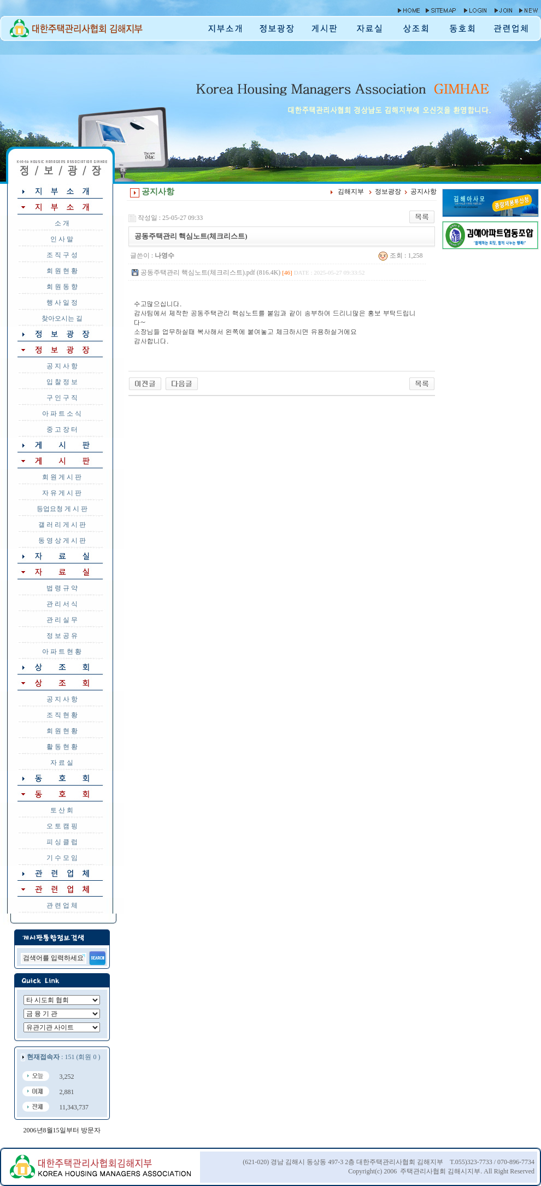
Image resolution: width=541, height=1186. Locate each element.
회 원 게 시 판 (61, 477)
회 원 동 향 (62, 286)
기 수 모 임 (62, 858)
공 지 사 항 (62, 366)
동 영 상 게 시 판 (62, 540)
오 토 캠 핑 (62, 826)
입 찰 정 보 (62, 382)
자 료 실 (61, 762)
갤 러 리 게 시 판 (62, 524)
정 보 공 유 (62, 635)
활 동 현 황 (62, 747)
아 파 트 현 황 (61, 651)
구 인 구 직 (62, 398)
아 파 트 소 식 (61, 413)
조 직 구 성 (62, 255)
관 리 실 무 (62, 620)
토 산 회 (61, 810)
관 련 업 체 (62, 905)
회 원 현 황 (62, 271)
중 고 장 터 (62, 429)
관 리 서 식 (62, 604)
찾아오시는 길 (62, 318)
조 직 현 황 (62, 715)
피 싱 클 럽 (62, 842)
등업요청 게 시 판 (62, 509)
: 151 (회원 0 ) (63, 1057)
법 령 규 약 (62, 588)
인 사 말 (61, 239)
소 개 (62, 223)
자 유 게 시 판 (61, 493)
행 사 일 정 (62, 302)
